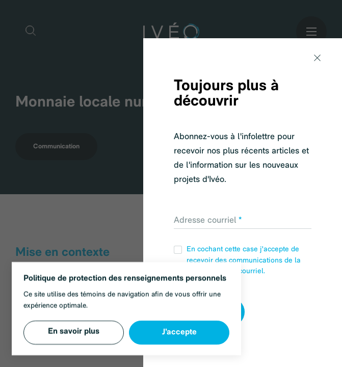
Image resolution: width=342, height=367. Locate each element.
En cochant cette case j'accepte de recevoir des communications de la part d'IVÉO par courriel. (237, 260)
